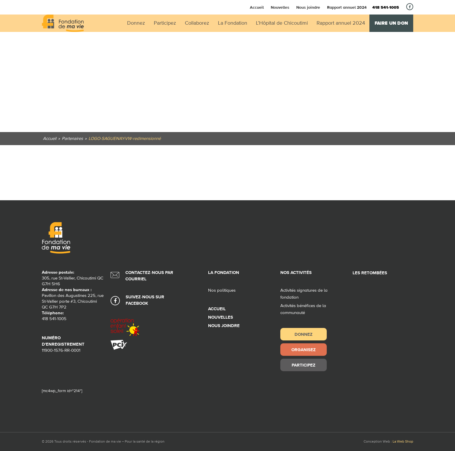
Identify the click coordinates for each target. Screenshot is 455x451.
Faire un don (391, 23)
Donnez (304, 334)
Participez (303, 364)
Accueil (257, 7)
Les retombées (370, 273)
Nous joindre (308, 7)
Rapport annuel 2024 (346, 7)
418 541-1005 (385, 8)
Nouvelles (280, 7)
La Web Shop (403, 441)
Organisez (303, 349)
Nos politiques (222, 290)
